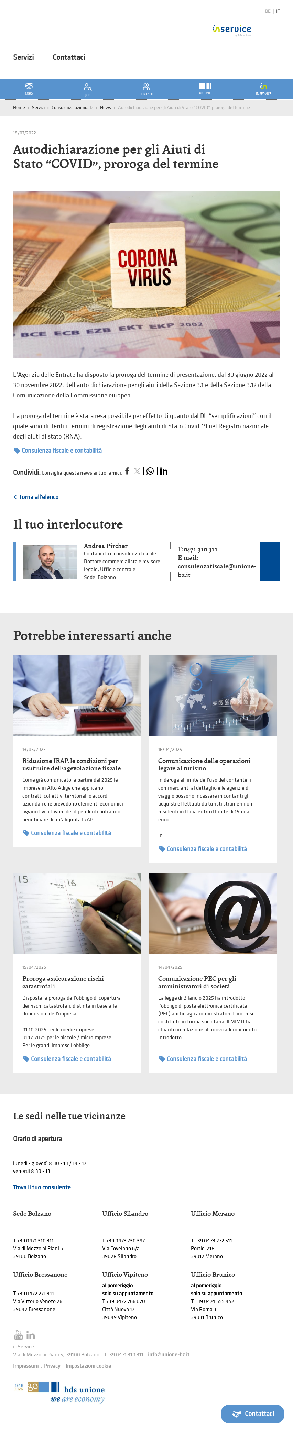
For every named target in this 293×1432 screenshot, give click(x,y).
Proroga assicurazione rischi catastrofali (63, 982)
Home (19, 107)
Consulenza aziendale (72, 107)
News (105, 107)
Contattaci (69, 58)
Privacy (52, 1366)
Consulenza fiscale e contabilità (58, 450)
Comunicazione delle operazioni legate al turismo (204, 764)
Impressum (26, 1366)
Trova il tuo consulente (42, 1187)
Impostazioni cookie (88, 1366)
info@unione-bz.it (168, 1355)
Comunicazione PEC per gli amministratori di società (197, 982)
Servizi (23, 58)
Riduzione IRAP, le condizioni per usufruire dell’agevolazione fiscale (71, 764)
